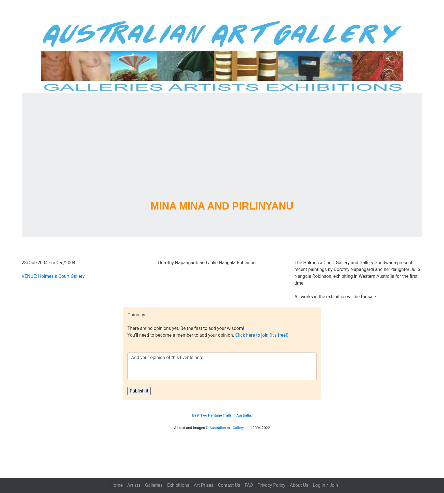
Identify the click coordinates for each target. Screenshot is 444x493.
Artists (133, 485)
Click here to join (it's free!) (262, 335)
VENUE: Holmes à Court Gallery (53, 276)
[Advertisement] (222, 153)
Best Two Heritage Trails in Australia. (222, 415)
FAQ (249, 485)
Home (116, 485)
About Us (299, 485)
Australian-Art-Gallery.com (231, 428)
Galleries (154, 485)
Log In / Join (325, 485)
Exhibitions (178, 485)
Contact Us (229, 485)
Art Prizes (203, 485)
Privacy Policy (271, 485)
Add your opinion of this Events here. (222, 366)
